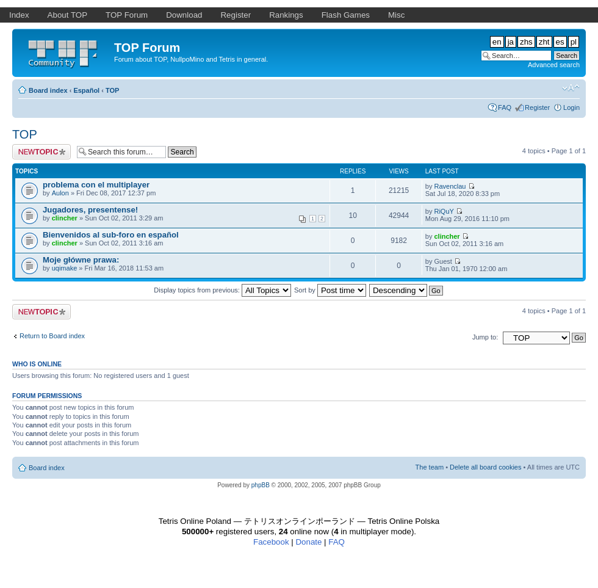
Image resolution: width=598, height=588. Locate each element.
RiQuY (443, 211)
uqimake (64, 268)
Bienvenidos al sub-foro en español (111, 234)
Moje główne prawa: (81, 259)
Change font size (571, 87)
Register (537, 107)
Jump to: (485, 337)
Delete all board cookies (485, 467)
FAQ (504, 107)
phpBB (260, 485)
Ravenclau (450, 186)
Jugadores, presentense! (90, 209)
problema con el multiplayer (96, 184)
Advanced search (554, 64)
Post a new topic (41, 151)
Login (571, 107)
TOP (112, 90)
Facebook (271, 541)
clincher (64, 218)
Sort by (330, 290)
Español (86, 90)
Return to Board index (52, 335)
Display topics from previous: (222, 290)
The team (430, 467)
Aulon (60, 193)
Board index (48, 90)
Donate (308, 541)
